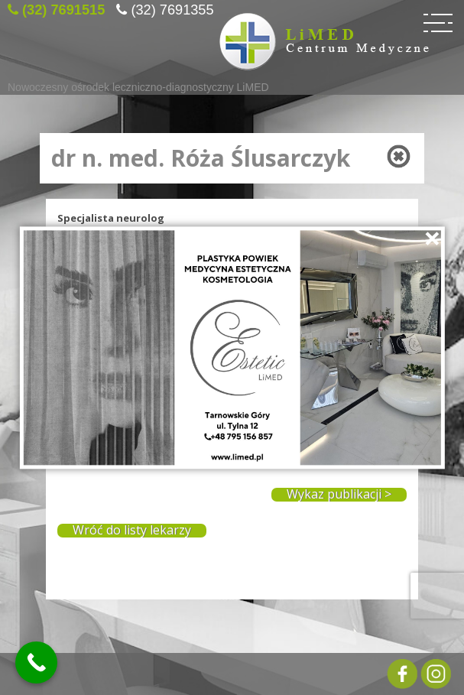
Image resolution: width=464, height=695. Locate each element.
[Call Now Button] (36, 662)
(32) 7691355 (172, 8)
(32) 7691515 (63, 8)
